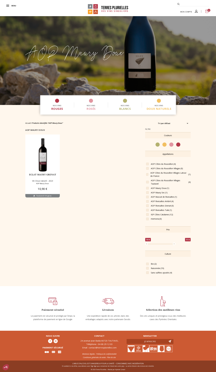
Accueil (28, 123)
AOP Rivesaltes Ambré (162, 201)
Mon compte (189, 12)
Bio (154, 264)
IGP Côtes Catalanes (162, 214)
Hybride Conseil (120, 369)
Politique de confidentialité (106, 354)
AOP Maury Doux (42, 183)
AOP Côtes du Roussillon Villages (167, 168)
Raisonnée (157, 268)
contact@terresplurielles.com (103, 347)
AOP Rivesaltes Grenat (162, 205)
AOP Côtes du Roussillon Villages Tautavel (171, 182)
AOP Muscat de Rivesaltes (164, 197)
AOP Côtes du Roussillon (163, 164)
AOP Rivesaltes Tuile (161, 210)
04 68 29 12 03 (105, 344)
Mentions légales (88, 354)
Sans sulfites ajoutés (161, 272)
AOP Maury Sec (159, 192)
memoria (156, 219)
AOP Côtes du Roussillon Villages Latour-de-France (170, 174)
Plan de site (111, 357)
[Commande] (173, 123)
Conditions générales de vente (94, 357)
